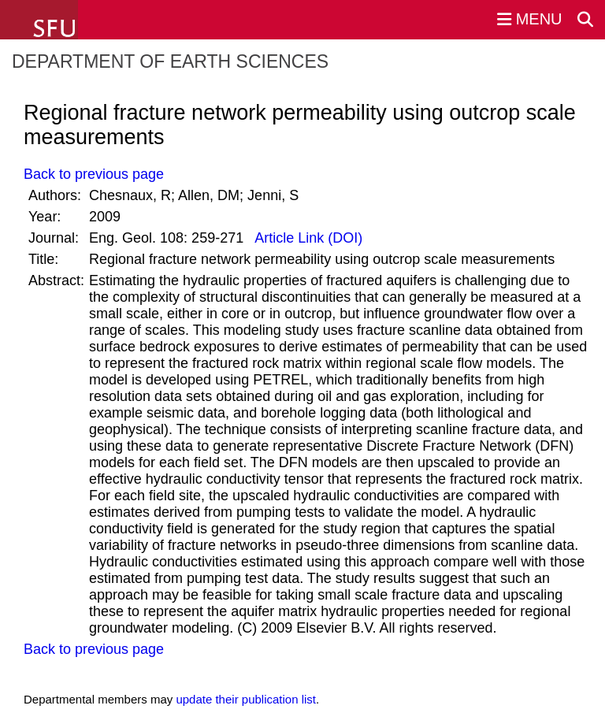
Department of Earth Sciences (170, 61)
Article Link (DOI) (306, 238)
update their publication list (246, 699)
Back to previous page (94, 174)
